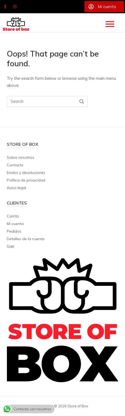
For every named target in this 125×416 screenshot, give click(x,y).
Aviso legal (16, 187)
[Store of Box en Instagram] (15, 6)
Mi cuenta (15, 223)
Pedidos (14, 231)
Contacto (15, 165)
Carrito (13, 216)
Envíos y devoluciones (26, 172)
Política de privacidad (26, 180)
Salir (11, 246)
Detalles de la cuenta (25, 238)
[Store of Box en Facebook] (5, 6)
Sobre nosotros (20, 157)
